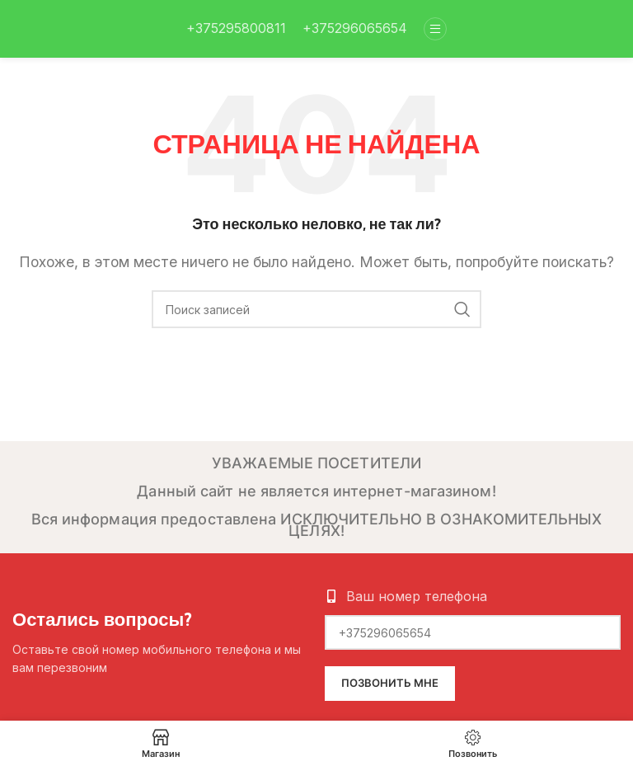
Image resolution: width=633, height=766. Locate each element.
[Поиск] (316, 309)
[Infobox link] (236, 29)
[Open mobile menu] (435, 28)
